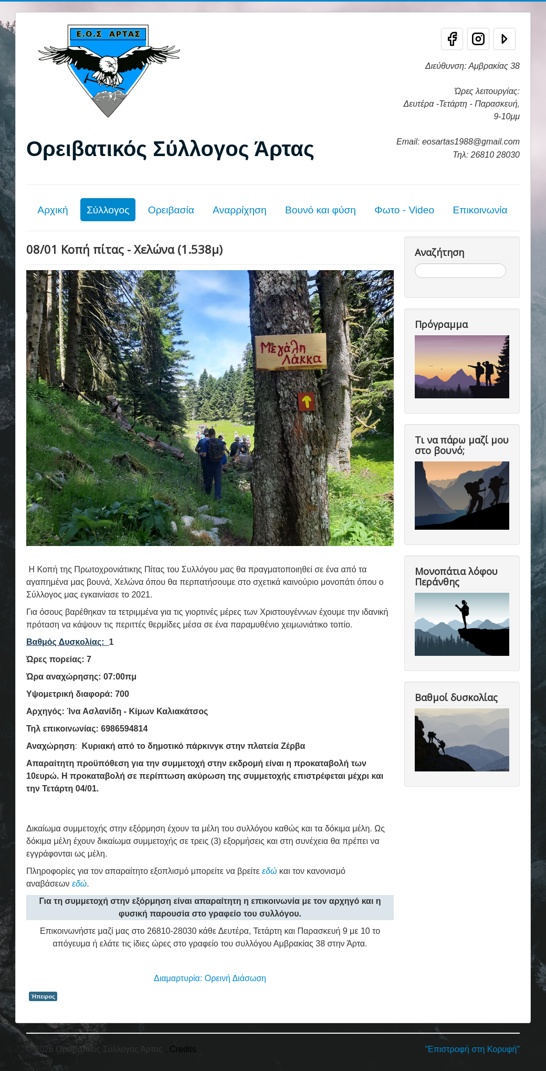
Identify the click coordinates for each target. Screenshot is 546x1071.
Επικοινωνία (480, 209)
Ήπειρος (43, 996)
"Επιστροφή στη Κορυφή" (472, 1049)
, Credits (180, 1049)
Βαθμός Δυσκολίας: (67, 641)
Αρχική (52, 209)
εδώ (269, 871)
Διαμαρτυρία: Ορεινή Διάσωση (210, 978)
